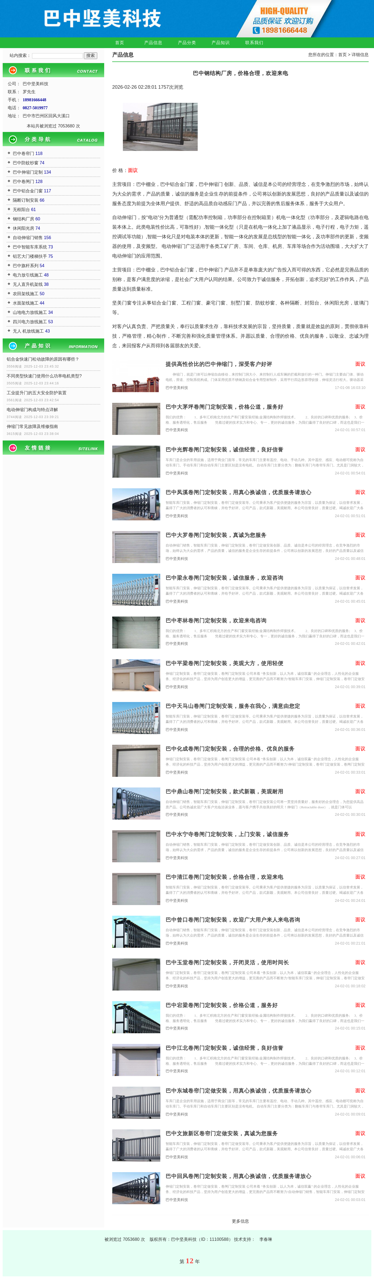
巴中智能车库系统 (30, 247)
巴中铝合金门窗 (28, 191)
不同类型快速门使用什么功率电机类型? (44, 376)
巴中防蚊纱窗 (25, 163)
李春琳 (265, 1239)
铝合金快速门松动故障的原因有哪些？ (43, 359)
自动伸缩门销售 (28, 237)
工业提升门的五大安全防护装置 (37, 393)
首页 (119, 42)
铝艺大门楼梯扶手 (30, 256)
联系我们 (254, 42)
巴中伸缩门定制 (28, 172)
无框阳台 (21, 209)
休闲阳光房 (23, 228)
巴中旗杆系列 (25, 265)
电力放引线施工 (28, 275)
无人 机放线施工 (28, 331)
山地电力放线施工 (30, 312)
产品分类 (187, 42)
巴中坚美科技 (177, 388)
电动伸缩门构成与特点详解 (32, 409)
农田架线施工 (25, 293)
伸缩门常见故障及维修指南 (32, 426)
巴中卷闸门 (23, 181)
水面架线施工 (25, 303)
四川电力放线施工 (30, 321)
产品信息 (153, 42)
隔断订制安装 (25, 200)
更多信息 (240, 1221)
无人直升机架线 (28, 284)
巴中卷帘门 (23, 153)
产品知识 (221, 42)
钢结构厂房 (23, 219)
